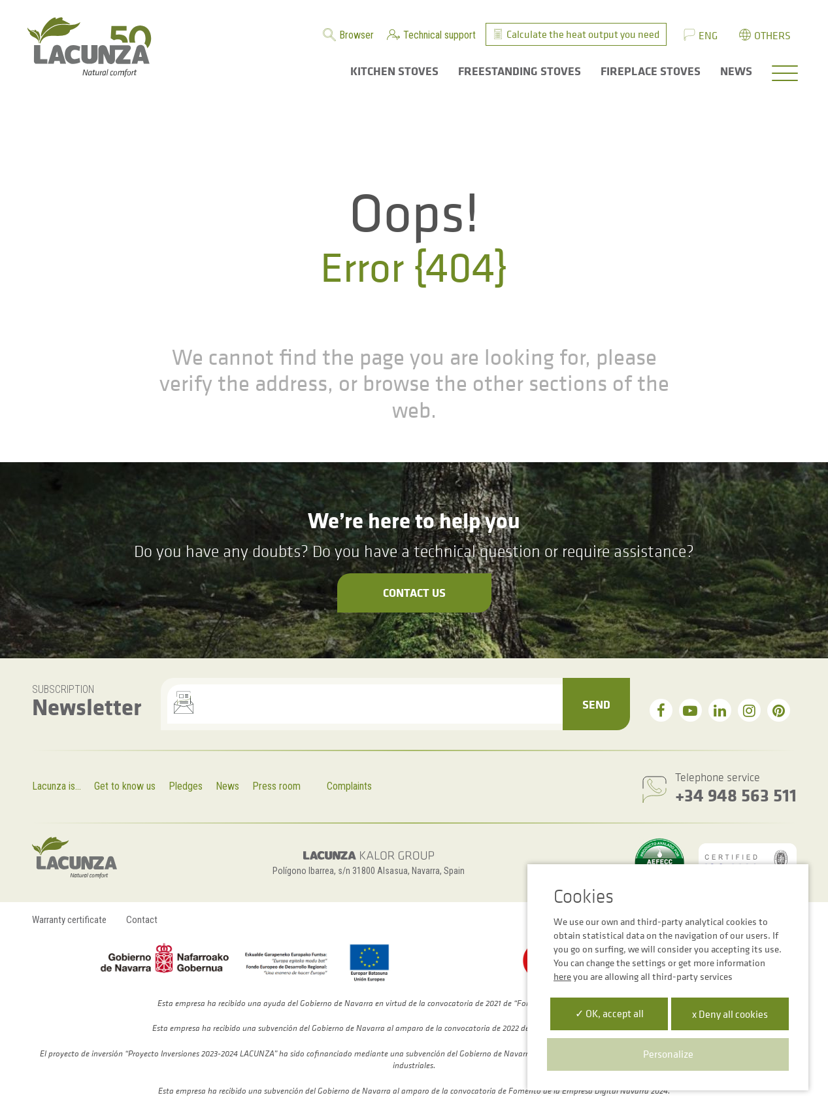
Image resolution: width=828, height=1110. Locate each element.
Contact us (414, 592)
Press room (276, 786)
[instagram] (749, 710)
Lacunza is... (56, 786)
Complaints (349, 786)
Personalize (668, 1054)
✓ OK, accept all (609, 1013)
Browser (356, 35)
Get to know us (125, 786)
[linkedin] (719, 710)
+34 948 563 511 (736, 794)
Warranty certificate (69, 920)
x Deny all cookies (730, 1014)
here (562, 976)
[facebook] (661, 710)
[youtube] (690, 710)
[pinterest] (778, 710)
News (227, 786)
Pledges (186, 786)
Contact (141, 920)
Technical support (439, 35)
